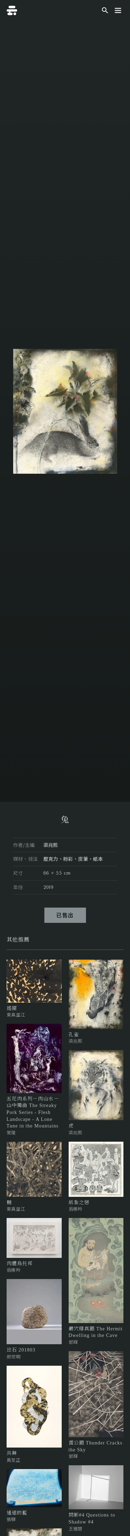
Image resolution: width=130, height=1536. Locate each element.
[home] (12, 10)
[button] (118, 10)
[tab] (18, 939)
